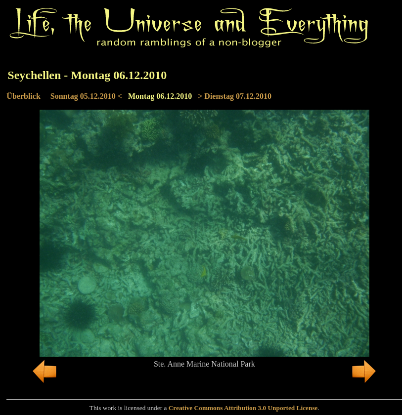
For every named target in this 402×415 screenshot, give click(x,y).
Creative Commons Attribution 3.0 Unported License (243, 408)
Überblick (23, 96)
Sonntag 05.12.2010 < (86, 96)
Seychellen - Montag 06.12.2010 (87, 75)
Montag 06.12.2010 (160, 96)
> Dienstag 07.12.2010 (234, 96)
